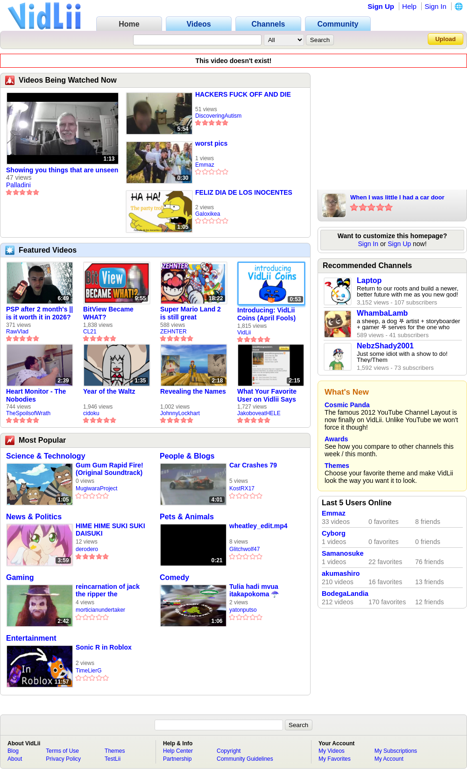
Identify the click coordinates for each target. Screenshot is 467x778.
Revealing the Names (193, 391)
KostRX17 (242, 488)
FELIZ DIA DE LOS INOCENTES (243, 192)
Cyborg (334, 533)
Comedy (174, 577)
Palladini (18, 185)
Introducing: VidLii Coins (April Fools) (266, 314)
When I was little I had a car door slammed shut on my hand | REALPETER (397, 198)
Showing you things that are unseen (62, 170)
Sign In (435, 6)
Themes (337, 465)
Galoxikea (207, 214)
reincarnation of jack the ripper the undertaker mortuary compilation (108, 590)
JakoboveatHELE (259, 413)
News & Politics (34, 517)
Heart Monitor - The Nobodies (36, 395)
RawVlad (17, 331)
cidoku (91, 413)
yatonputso (243, 610)
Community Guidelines (245, 759)
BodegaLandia (345, 593)
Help (409, 6)
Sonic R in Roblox (104, 647)
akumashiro (341, 573)
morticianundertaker (100, 610)
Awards (336, 439)
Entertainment (31, 638)
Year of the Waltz (109, 391)
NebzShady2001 (385, 346)
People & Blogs (187, 456)
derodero (87, 549)
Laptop (369, 280)
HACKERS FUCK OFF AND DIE (243, 94)
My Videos (331, 751)
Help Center (178, 751)
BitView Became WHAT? (108, 313)
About (14, 759)
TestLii (112, 759)
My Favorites (334, 759)
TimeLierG (89, 670)
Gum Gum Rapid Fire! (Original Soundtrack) (109, 468)
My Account (389, 759)
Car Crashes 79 (253, 465)
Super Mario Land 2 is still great (190, 313)
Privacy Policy (63, 759)
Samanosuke (342, 553)
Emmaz (204, 165)
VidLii (244, 332)
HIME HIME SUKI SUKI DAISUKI (110, 529)
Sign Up (381, 6)
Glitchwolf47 (244, 549)
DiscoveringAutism (218, 116)
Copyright (229, 751)
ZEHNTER (173, 331)
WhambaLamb (382, 313)
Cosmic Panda (347, 405)
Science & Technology (45, 456)
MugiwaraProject (96, 488)
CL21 (90, 331)
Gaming (20, 577)
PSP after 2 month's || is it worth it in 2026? (39, 313)
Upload (445, 38)
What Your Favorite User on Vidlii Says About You (267, 395)
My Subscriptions (396, 751)
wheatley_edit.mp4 (258, 526)
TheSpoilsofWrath (28, 413)
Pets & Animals (187, 517)
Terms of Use (62, 751)
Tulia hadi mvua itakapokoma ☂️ (254, 590)
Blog (13, 751)
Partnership (177, 759)
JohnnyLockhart (180, 413)
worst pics (211, 143)
